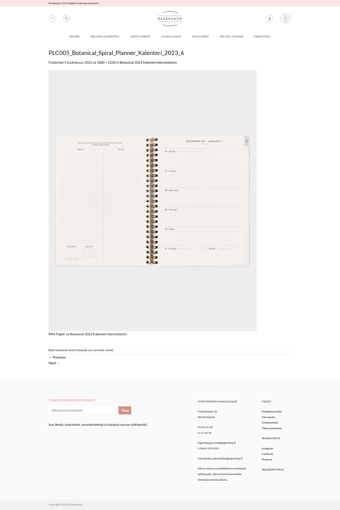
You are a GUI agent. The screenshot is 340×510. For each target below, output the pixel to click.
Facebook (267, 453)
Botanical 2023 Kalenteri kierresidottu (148, 62)
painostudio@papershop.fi (227, 458)
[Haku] (66, 18)
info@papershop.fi (225, 442)
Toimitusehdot (270, 422)
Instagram (267, 448)
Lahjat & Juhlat (171, 36)
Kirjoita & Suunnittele (104, 36)
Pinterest (267, 459)
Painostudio (262, 36)
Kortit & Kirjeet (140, 36)
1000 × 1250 (106, 62)
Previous (57, 357)
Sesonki (74, 36)
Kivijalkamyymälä (271, 411)
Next (54, 363)
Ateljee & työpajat (231, 36)
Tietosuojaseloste (271, 428)
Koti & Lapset (200, 36)
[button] (52, 18)
